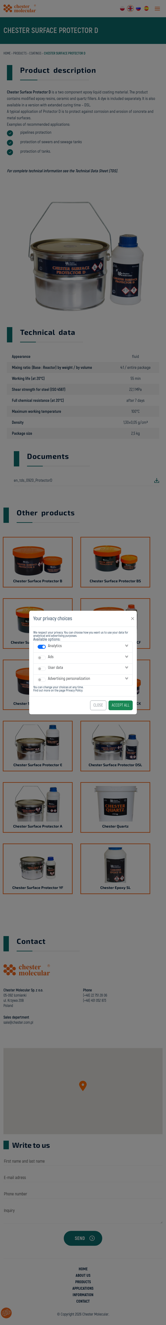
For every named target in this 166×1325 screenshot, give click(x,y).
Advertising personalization (69, 678)
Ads (51, 656)
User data (55, 667)
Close (98, 705)
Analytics (55, 645)
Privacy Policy (74, 690)
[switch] (42, 647)
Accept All (120, 705)
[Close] (133, 619)
